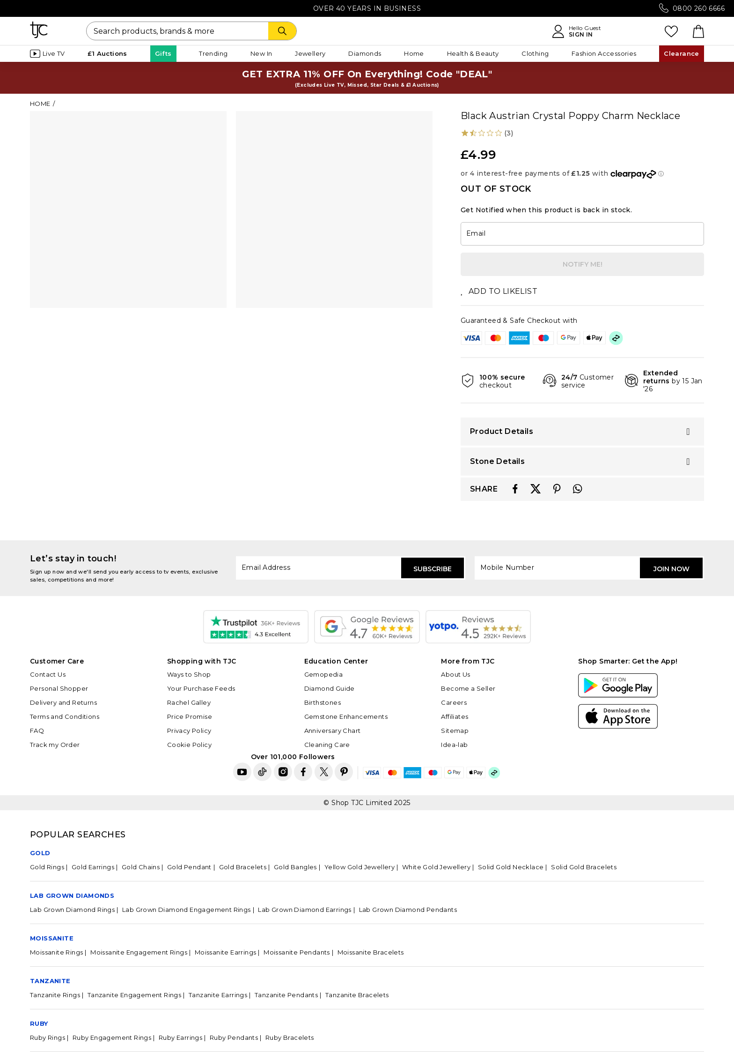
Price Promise (189, 716)
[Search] (282, 31)
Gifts (163, 53)
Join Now (671, 569)
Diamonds (364, 53)
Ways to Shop (189, 674)
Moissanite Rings (56, 952)
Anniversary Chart (332, 730)
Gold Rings (47, 867)
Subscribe (432, 569)
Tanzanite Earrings (218, 995)
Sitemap (455, 730)
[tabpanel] (128, 209)
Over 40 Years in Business (367, 8)
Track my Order (55, 744)
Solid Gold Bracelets (584, 867)
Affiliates (454, 716)
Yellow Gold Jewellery (359, 867)
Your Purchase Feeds (201, 688)
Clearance (681, 53)
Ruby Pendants (234, 1037)
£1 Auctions (107, 53)
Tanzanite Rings (55, 995)
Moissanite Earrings (226, 952)
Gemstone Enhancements (346, 716)
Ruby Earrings (180, 1037)
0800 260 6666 (699, 8)
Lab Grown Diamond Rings (72, 909)
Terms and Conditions (64, 716)
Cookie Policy (189, 744)
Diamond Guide (329, 688)
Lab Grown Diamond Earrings (304, 909)
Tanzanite (50, 981)
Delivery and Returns (63, 702)
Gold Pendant (189, 867)
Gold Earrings (93, 867)
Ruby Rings (47, 1037)
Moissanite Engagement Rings (138, 952)
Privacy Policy (189, 730)
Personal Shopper (59, 688)
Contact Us (48, 674)
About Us (455, 674)
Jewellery (310, 53)
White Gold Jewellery (436, 867)
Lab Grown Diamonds (72, 895)
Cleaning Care (327, 744)
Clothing (535, 53)
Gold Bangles (295, 867)
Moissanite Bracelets (371, 952)
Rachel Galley (189, 702)
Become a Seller (468, 688)
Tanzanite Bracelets (357, 995)
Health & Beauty (473, 53)
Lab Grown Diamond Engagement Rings (186, 909)
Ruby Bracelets (289, 1037)
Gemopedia (323, 674)
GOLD (40, 853)
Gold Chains (141, 867)
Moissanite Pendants (297, 952)
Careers (454, 702)
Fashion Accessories (604, 53)
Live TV (47, 53)
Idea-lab (454, 744)
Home (414, 53)
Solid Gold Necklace (511, 867)
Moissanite (51, 938)
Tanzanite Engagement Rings (134, 995)
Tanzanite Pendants (286, 995)
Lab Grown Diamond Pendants (408, 909)
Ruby (39, 1023)
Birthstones (322, 702)
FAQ (37, 730)
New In (261, 53)
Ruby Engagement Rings (112, 1037)
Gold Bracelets (243, 867)
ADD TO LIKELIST (499, 291)
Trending (213, 53)
